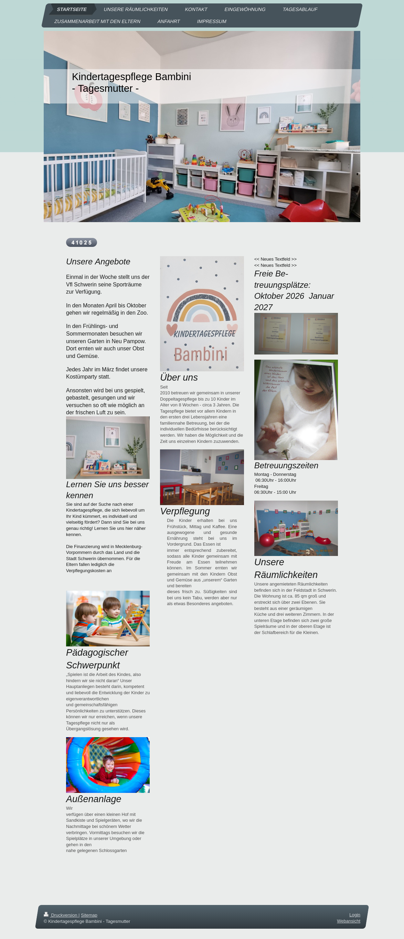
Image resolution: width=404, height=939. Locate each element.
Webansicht (348, 921)
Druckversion (61, 915)
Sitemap (89, 915)
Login (354, 914)
